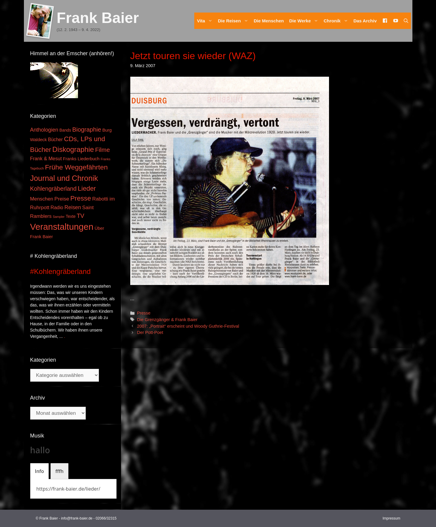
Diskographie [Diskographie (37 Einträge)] (73, 149)
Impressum (391, 518)
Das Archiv (365, 20)
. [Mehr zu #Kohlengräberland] (64, 336)
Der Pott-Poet (150, 332)
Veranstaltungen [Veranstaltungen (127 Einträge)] (62, 227)
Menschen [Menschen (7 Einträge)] (41, 199)
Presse (144, 313)
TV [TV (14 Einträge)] (80, 215)
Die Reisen (234, 21)
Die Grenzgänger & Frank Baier (167, 319)
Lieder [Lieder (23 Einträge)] (87, 188)
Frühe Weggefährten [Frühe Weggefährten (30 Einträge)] (76, 167)
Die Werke (305, 21)
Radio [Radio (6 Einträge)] (57, 207)
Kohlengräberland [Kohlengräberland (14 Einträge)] (53, 188)
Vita (206, 21)
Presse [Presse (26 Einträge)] (80, 198)
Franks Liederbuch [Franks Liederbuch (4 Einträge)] (81, 158)
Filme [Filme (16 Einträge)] (102, 150)
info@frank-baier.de (76, 518)
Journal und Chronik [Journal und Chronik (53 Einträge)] (64, 178)
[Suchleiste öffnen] (406, 21)
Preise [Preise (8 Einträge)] (61, 199)
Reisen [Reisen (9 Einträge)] (73, 207)
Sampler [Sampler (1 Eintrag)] (59, 216)
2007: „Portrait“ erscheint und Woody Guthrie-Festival (188, 326)
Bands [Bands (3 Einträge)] (65, 130)
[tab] (39, 471)
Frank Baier (98, 18)
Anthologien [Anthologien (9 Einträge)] (44, 130)
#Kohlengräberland (60, 271)
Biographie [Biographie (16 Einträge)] (86, 129)
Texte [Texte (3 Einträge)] (71, 216)
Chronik (337, 21)
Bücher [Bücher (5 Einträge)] (55, 139)
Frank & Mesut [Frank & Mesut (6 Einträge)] (46, 158)
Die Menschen (269, 20)
